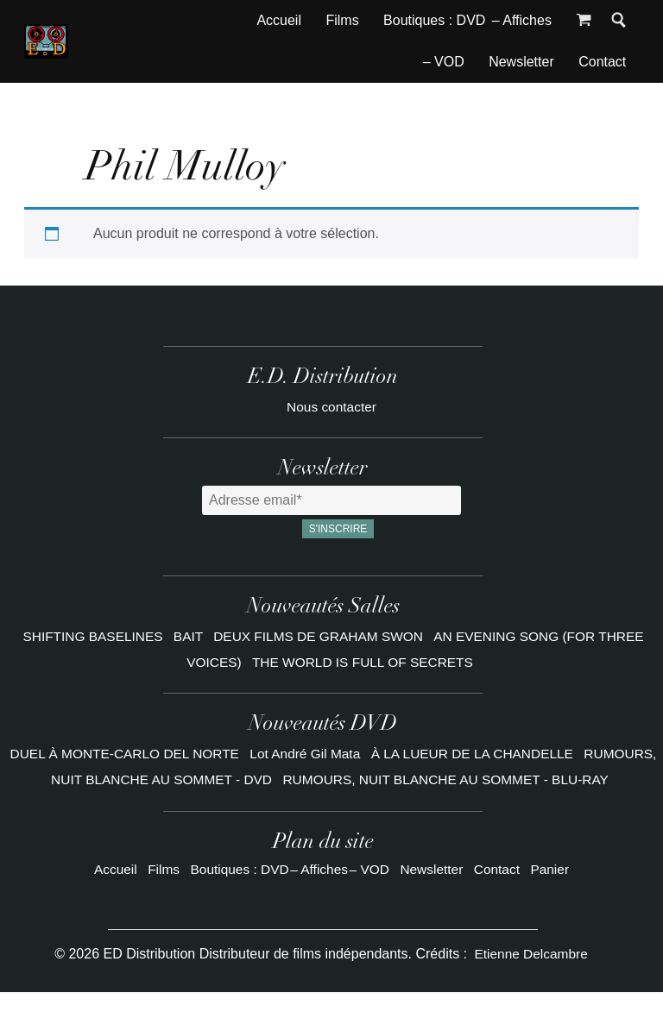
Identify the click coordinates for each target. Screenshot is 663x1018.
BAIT (184, 636)
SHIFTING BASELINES (86, 636)
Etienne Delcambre (531, 978)
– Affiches (522, 20)
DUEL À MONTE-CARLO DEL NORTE (158, 753)
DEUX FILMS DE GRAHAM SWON (319, 636)
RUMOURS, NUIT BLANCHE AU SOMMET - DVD (173, 779)
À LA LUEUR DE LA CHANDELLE (518, 753)
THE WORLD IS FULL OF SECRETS (363, 662)
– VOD (443, 61)
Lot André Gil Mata (345, 753)
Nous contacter (331, 406)
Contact (602, 61)
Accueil (278, 20)
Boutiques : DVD (434, 20)
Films (341, 20)
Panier (554, 894)
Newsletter (521, 61)
